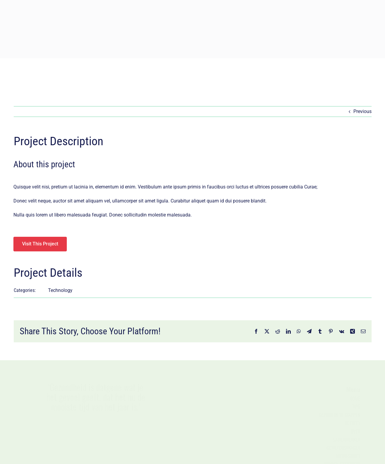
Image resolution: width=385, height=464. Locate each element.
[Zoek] (297, 74)
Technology (60, 290)
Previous (362, 111)
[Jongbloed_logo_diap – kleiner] (192, 3)
